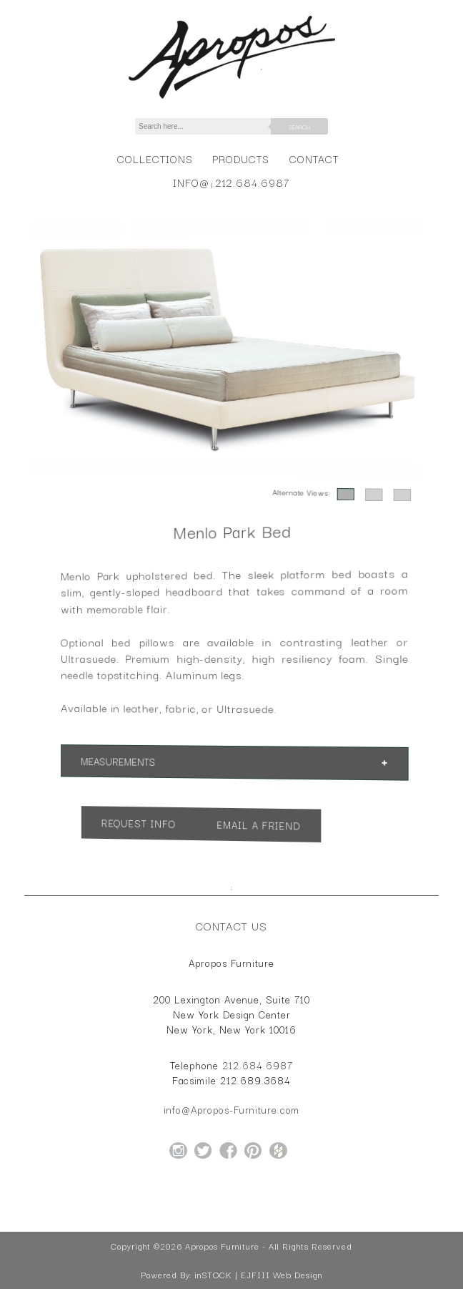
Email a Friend (256, 825)
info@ (191, 182)
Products (240, 158)
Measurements (128, 759)
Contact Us (231, 925)
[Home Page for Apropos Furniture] (232, 99)
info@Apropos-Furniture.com (231, 1109)
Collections (154, 158)
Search (299, 127)
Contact (314, 158)
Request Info (147, 821)
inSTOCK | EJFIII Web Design (258, 1274)
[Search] (211, 126)
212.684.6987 (252, 182)
